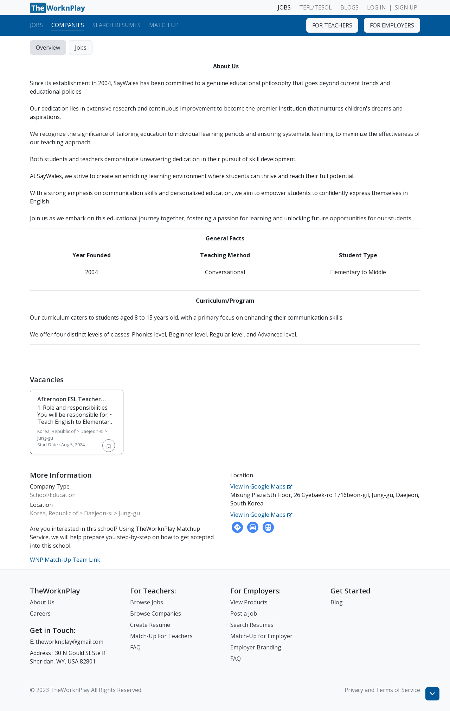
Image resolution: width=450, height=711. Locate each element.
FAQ (135, 647)
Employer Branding (255, 647)
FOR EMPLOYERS (392, 25)
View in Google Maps (261, 486)
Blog (336, 602)
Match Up (164, 25)
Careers (40, 613)
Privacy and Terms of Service (382, 690)
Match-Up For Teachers (161, 636)
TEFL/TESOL (315, 7)
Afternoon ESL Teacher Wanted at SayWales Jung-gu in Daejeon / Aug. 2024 (73, 406)
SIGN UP (406, 7)
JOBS (284, 7)
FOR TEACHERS (332, 25)
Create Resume (150, 625)
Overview (48, 47)
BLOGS (349, 7)
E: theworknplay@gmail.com (66, 642)
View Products (249, 602)
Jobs (36, 25)
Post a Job (243, 613)
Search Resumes (116, 25)
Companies (67, 25)
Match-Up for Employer (261, 636)
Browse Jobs (146, 602)
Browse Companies (155, 613)
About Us (42, 602)
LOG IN (376, 7)
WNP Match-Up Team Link (65, 560)
